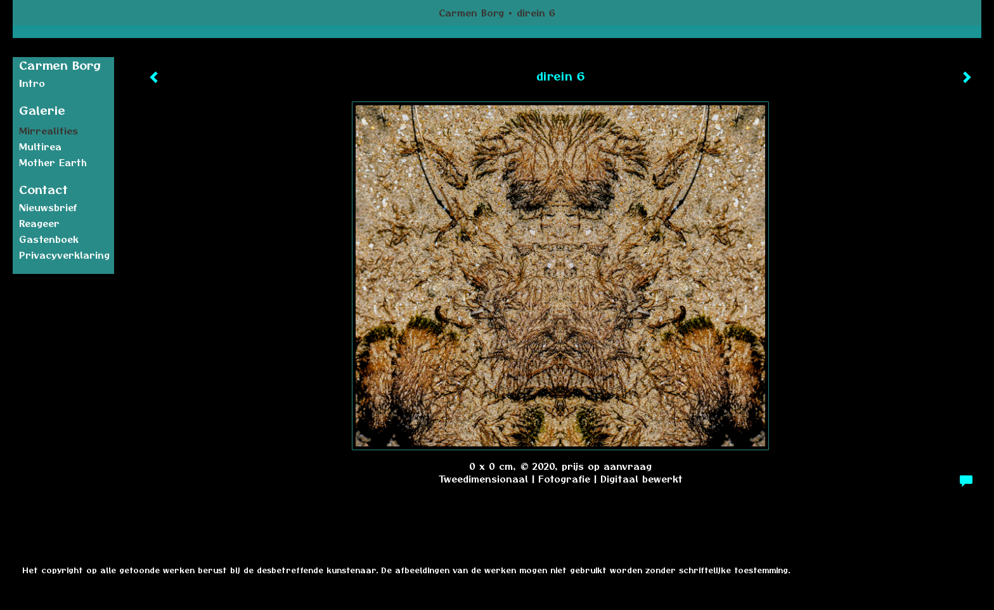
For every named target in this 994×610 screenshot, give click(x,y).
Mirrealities (48, 130)
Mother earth (53, 162)
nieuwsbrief (48, 207)
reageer (39, 223)
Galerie (42, 110)
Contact (43, 189)
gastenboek (49, 239)
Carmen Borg (471, 12)
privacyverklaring (64, 255)
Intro (32, 83)
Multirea (40, 146)
